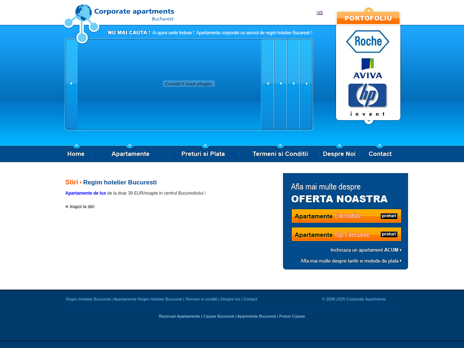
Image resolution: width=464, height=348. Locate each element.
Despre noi (230, 299)
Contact (250, 299)
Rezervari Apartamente (179, 316)
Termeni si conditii (201, 299)
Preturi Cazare (292, 316)
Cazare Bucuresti (218, 316)
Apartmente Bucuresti (256, 316)
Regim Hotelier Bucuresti (88, 299)
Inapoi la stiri (82, 206)
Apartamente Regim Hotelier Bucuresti (148, 299)
